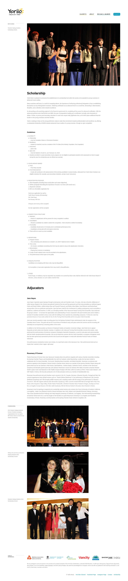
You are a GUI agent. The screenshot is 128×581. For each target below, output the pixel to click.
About (92, 14)
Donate (117, 14)
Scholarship (117, 574)
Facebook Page (91, 574)
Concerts (83, 14)
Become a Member (103, 14)
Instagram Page (101, 574)
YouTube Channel (81, 574)
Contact (110, 574)
